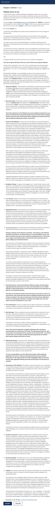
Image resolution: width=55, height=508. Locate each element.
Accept (7, 503)
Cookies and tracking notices (29, 500)
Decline (17, 503)
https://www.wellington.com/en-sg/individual (22, 22)
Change (20, 7)
